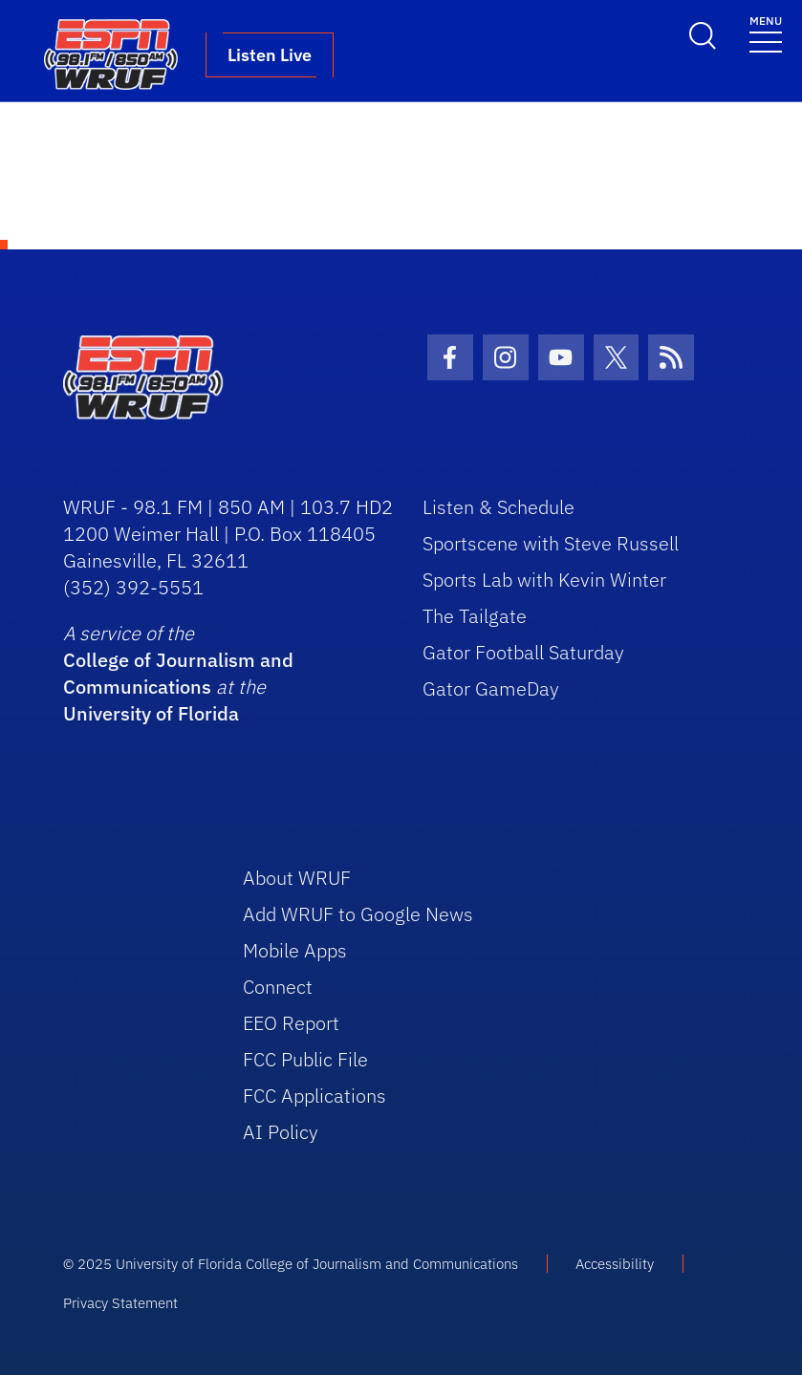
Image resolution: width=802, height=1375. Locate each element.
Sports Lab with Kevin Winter (544, 579)
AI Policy (280, 1132)
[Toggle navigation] (765, 33)
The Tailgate (475, 616)
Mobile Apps (295, 950)
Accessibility (614, 1264)
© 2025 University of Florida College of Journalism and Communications (290, 1264)
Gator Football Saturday (523, 652)
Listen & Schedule (498, 507)
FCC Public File (305, 1059)
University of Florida (151, 713)
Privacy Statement (120, 1303)
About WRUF (297, 878)
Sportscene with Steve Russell (551, 543)
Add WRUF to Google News (358, 914)
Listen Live (270, 55)
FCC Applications (314, 1095)
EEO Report (291, 1023)
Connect (278, 986)
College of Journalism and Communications (178, 673)
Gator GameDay (491, 688)
